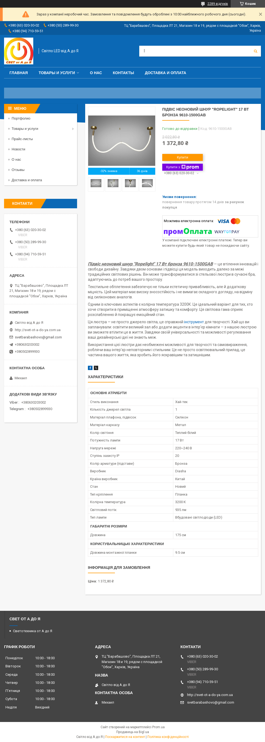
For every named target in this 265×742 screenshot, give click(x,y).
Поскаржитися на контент (125, 737)
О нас (96, 73)
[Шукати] (255, 51)
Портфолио (21, 118)
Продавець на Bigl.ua (132, 732)
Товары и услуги (57, 73)
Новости (18, 149)
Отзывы (18, 170)
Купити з (182, 167)
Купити (182, 157)
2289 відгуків (217, 4)
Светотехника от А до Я (32, 631)
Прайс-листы (22, 139)
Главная (18, 73)
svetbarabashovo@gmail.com (38, 337)
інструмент (194, 322)
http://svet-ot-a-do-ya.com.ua (38, 330)
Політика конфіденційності (168, 737)
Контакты (123, 73)
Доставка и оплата (165, 73)
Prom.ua (158, 727)
